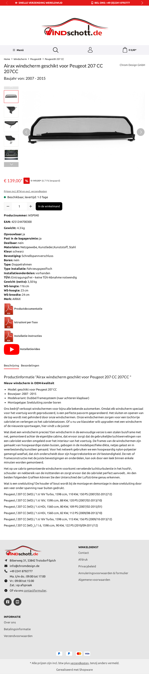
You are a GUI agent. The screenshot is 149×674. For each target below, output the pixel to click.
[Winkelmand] (129, 50)
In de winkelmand (49, 206)
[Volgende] (141, 132)
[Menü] (17, 50)
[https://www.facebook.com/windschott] (8, 602)
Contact (83, 551)
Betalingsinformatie (17, 629)
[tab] (11, 366)
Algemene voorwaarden (94, 578)
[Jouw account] (90, 50)
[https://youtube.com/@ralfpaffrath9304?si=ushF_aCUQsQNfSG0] (17, 602)
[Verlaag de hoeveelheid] (8, 207)
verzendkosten (79, 663)
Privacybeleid (87, 565)
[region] (74, 132)
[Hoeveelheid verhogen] (31, 207)
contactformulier (35, 590)
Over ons (10, 622)
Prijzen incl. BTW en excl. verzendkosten (25, 191)
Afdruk (83, 558)
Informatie (13, 616)
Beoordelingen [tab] (30, 365)
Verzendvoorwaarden (18, 635)
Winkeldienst (89, 546)
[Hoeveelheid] (19, 207)
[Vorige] (26, 132)
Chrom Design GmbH (131, 65)
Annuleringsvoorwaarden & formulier (103, 572)
